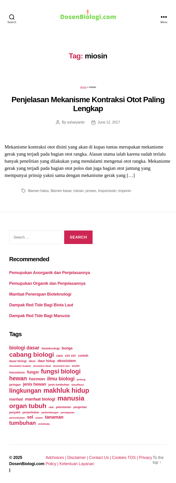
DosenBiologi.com (26, 463)
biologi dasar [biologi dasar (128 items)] (24, 348)
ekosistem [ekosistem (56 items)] (66, 361)
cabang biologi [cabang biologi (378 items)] (31, 354)
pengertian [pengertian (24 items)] (80, 407)
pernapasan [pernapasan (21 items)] (67, 412)
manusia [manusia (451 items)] (70, 398)
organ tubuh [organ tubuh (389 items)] (27, 405)
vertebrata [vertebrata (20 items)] (44, 424)
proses (90, 191)
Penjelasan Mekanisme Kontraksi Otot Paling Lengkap (88, 104)
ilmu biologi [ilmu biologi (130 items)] (61, 378)
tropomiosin (107, 191)
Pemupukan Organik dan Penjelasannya (47, 283)
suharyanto (75, 122)
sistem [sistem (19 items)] (39, 417)
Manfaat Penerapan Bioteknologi (40, 294)
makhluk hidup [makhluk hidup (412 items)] (66, 390)
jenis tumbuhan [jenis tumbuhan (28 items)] (58, 384)
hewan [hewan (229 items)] (18, 378)
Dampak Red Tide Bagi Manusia (39, 315)
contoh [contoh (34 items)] (83, 355)
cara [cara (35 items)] (59, 355)
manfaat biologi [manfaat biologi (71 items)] (40, 399)
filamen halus (38, 191)
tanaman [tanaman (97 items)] (54, 417)
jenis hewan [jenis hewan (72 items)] (34, 384)
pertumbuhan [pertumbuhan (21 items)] (17, 417)
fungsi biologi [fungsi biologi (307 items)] (61, 371)
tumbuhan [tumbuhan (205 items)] (22, 423)
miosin (78, 191)
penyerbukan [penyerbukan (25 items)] (30, 412)
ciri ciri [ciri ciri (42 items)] (70, 355)
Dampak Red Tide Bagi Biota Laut (41, 305)
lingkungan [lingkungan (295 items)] (25, 390)
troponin (124, 191)
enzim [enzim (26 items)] (76, 366)
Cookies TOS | (125, 457)
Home (83, 87)
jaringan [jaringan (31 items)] (15, 384)
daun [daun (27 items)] (32, 361)
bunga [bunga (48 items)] (67, 348)
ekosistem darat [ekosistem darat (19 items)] (42, 366)
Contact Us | (100, 457)
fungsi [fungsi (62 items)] (33, 372)
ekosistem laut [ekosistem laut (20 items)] (61, 366)
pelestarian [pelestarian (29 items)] (63, 407)
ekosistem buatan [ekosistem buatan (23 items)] (20, 365)
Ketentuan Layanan (76, 463)
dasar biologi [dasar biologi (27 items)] (18, 361)
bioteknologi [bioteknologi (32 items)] (51, 348)
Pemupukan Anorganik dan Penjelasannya (49, 272)
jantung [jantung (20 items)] (81, 379)
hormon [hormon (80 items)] (37, 378)
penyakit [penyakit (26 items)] (14, 412)
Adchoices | (56, 457)
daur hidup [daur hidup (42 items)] (46, 361)
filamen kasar (61, 191)
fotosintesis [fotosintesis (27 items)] (17, 372)
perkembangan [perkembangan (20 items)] (49, 412)
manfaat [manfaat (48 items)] (16, 399)
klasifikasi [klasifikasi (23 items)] (78, 384)
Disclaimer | (78, 457)
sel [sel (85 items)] (30, 417)
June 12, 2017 (109, 122)
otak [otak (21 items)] (51, 407)
